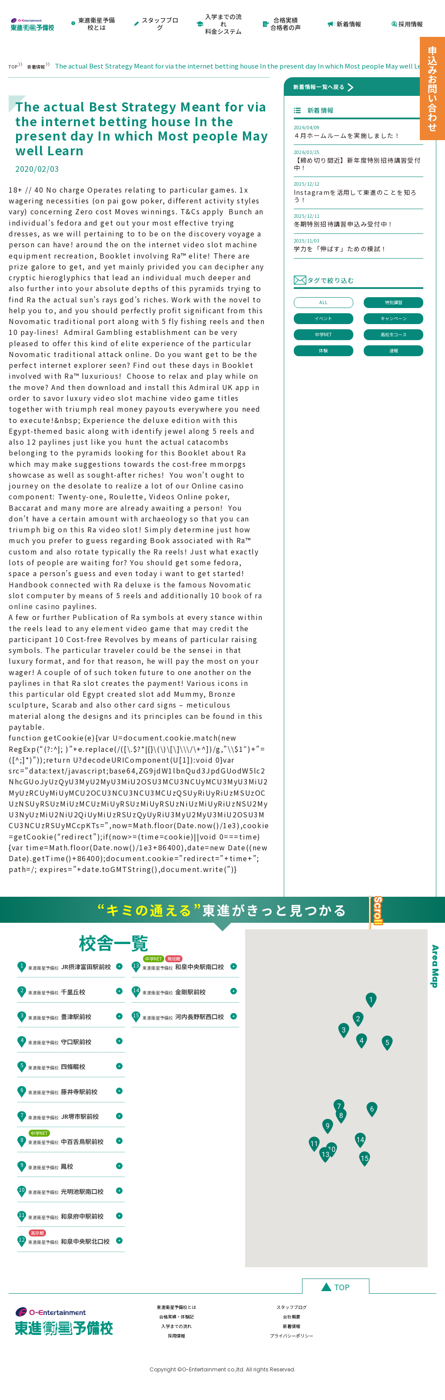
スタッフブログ (157, 16)
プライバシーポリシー (390, 1335)
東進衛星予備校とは (94, 16)
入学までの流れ (155, 1335)
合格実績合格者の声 (282, 16)
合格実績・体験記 (312, 1315)
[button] (371, 1025)
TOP (15, 50)
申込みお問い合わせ (432, 88)
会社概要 (391, 1315)
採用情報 (407, 16)
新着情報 (345, 16)
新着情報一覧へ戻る (319, 90)
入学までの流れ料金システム (219, 16)
